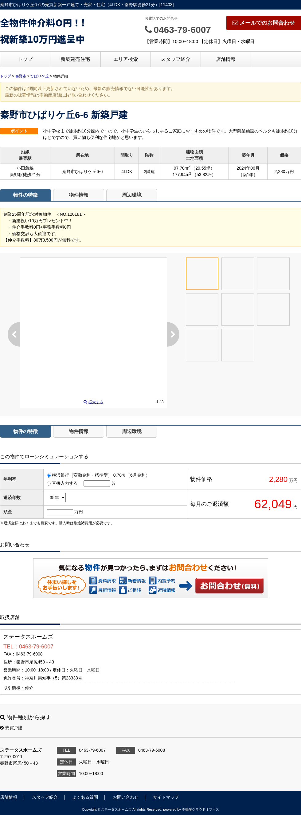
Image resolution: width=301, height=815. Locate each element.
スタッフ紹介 (175, 59)
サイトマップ (166, 797)
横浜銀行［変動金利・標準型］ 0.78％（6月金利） (101, 475)
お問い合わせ (230, 585)
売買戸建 (11, 727)
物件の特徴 (25, 195)
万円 (78, 511)
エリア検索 (125, 59)
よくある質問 (85, 797)
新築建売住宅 (75, 59)
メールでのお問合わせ (264, 23)
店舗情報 (226, 59)
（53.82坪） (204, 174)
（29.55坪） (203, 168)
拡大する (93, 402)
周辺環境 (132, 195)
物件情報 (78, 195)
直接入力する (65, 483)
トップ (25, 59)
